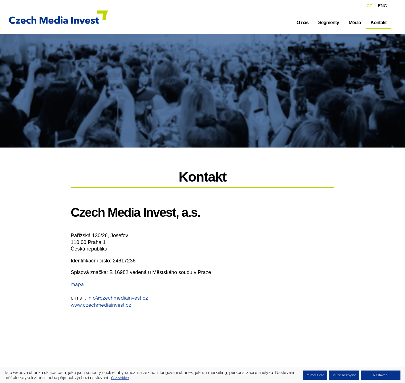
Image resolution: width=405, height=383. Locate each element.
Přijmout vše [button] (315, 375)
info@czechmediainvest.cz (117, 297)
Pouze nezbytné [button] (343, 375)
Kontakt (379, 22)
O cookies (120, 377)
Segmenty (328, 22)
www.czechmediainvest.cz (101, 305)
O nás (302, 22)
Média (355, 22)
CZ (369, 5)
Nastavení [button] (381, 375)
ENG (382, 5)
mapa (77, 284)
